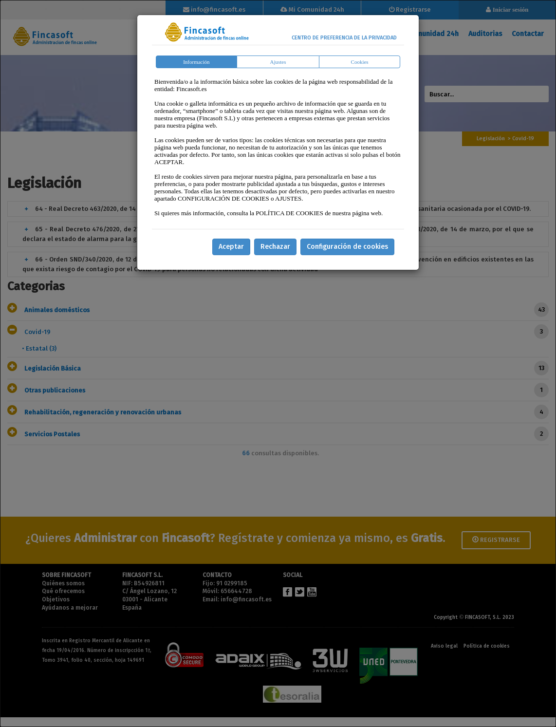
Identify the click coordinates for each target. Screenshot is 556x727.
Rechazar (275, 246)
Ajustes (278, 62)
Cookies (360, 62)
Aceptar (231, 246)
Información (196, 62)
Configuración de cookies (347, 246)
